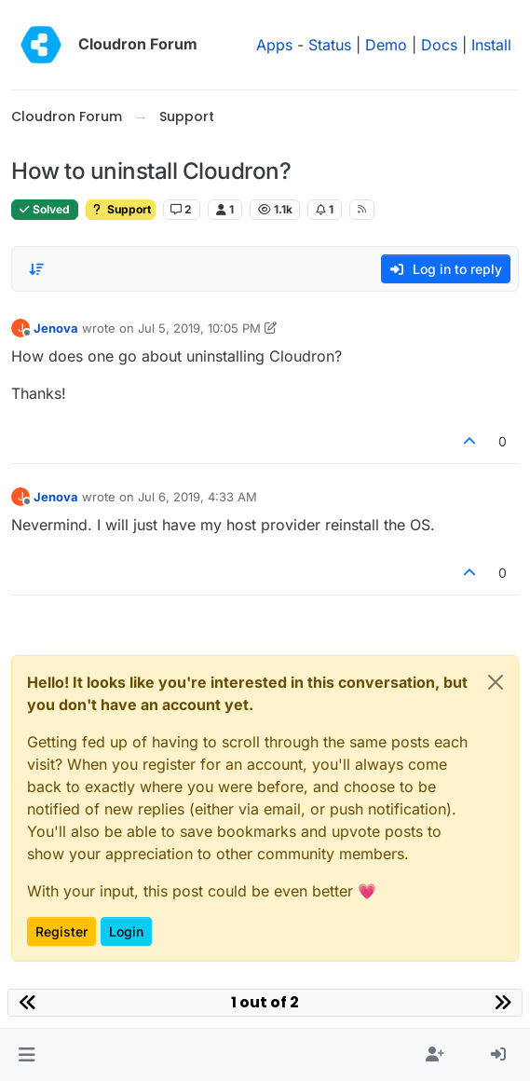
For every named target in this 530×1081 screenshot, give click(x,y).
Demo (386, 44)
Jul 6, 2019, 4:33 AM (197, 496)
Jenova (56, 328)
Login (126, 931)
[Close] (495, 682)
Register (61, 931)
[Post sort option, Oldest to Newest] (36, 269)
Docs (439, 44)
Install (491, 44)
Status (329, 44)
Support (120, 209)
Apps (274, 44)
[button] (26, 1055)
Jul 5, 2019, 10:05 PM (199, 328)
